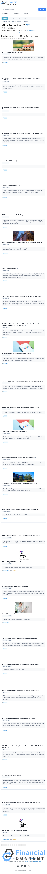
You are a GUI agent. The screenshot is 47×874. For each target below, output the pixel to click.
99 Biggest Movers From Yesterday (12, 775)
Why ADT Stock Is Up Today (10, 614)
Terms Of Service (37, 861)
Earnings (14, 570)
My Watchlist (16, 13)
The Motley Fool (6, 570)
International (19, 21)
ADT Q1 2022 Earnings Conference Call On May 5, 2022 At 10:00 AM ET (22, 296)
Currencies (13, 21)
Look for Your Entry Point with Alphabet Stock (15, 431)
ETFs (19, 18)
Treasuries (26, 21)
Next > (24, 38)
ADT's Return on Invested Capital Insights (14, 215)
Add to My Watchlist (31, 30)
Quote (7, 33)
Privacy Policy (28, 861)
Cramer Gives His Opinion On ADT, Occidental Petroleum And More (21, 407)
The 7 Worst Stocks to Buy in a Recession (14, 52)
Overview (5, 21)
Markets (5, 18)
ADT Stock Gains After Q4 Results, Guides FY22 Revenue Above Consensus (23, 381)
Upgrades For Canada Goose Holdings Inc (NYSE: (15, 515)
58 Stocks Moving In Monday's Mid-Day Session (16, 586)
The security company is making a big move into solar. (16, 619)
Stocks (12, 18)
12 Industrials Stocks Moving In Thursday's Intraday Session (19, 718)
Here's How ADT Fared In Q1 (10, 161)
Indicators (26, 13)
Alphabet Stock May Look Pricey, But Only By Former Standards (20, 483)
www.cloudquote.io (34, 858)
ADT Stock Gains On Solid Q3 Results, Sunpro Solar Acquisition (20, 638)
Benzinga (5, 145)
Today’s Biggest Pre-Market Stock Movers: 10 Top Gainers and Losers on (22, 242)
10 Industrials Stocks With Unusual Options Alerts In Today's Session (21, 802)
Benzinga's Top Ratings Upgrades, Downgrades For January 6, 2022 (21, 509)
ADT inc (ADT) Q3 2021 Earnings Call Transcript (15, 562)
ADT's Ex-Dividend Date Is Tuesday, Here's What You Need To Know (21, 536)
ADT (28, 25)
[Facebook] (21, 866)
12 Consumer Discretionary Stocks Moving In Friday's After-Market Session (23, 133)
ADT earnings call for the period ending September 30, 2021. (18, 567)
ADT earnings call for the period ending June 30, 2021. (16, 835)
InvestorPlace (6, 62)
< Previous (4, 38)
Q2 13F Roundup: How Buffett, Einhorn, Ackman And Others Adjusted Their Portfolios (22, 746)
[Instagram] (28, 866)
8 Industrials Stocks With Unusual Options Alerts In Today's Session (21, 690)
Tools (25, 18)
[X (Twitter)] (18, 866)
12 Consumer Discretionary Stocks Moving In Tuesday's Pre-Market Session (20, 108)
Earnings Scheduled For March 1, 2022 (13, 185)
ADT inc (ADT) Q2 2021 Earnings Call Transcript (15, 830)
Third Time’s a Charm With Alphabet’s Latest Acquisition (18, 353)
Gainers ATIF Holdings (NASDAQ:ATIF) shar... (14, 669)
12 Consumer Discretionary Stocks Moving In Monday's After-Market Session (21, 78)
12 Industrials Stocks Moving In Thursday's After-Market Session (20, 664)
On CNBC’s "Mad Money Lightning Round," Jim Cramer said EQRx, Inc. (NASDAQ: (23, 412)
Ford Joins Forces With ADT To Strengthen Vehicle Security (19, 457)
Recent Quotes (5, 13)
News (9, 21)
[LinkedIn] (25, 866)
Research (35, 33)
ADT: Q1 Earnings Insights (10, 268)
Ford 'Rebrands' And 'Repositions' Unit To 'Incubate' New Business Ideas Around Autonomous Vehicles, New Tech (21, 324)
